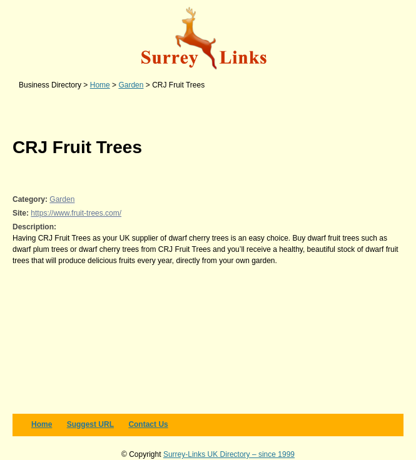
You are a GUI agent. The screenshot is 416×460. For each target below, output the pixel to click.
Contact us (148, 424)
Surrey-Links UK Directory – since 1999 (229, 454)
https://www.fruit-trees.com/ (76, 213)
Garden (61, 199)
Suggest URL (90, 424)
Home (41, 424)
